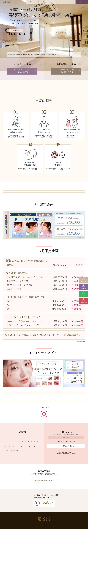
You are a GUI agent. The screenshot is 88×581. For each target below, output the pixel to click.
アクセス (69, 1)
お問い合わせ (82, 1)
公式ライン (83, 293)
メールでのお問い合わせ (66, 497)
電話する (83, 280)
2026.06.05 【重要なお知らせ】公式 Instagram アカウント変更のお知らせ (36, 54)
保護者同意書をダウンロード (44, 532)
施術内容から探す (66, 71)
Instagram (83, 300)
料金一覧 (57, 1)
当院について (45, 1)
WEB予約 (83, 287)
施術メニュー (32, 1)
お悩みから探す (22, 71)
